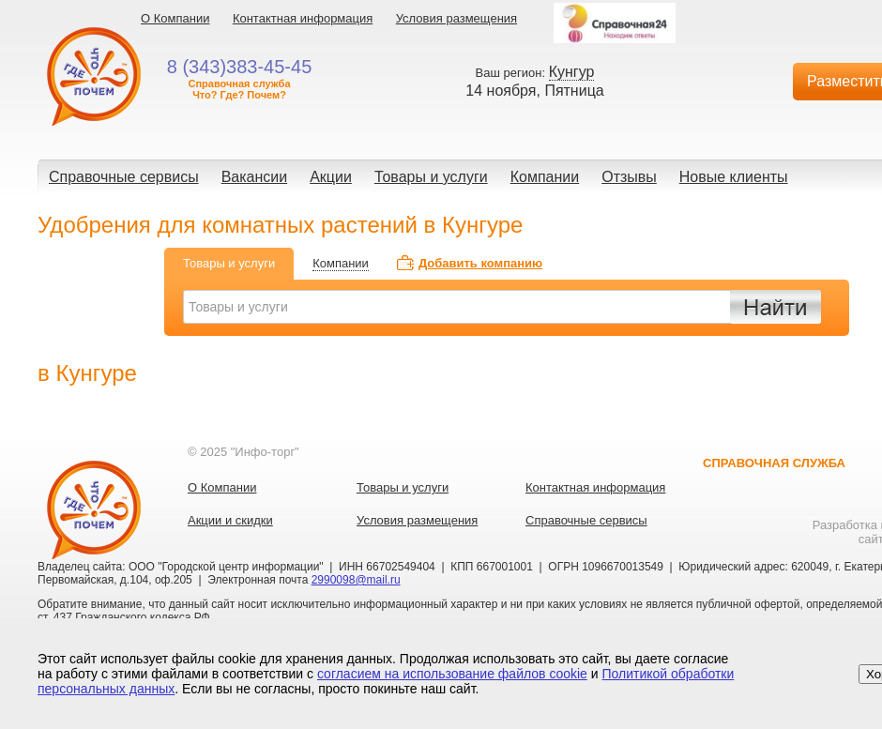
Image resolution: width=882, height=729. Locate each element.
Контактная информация (303, 18)
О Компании (175, 18)
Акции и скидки (230, 520)
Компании (545, 177)
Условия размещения (456, 18)
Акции (331, 177)
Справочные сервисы (124, 177)
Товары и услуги (431, 177)
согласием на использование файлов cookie (452, 673)
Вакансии (254, 177)
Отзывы (629, 177)
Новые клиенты (733, 177)
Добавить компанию (480, 263)
